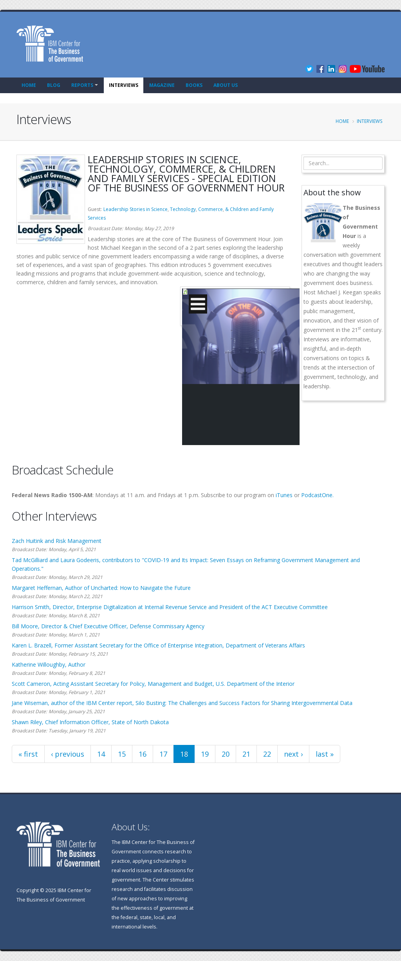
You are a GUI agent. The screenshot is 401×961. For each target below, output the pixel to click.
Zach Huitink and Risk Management (56, 541)
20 (225, 754)
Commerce (210, 209)
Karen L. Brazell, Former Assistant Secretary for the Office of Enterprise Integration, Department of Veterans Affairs (158, 645)
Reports (82, 85)
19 (205, 754)
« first (28, 754)
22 (267, 754)
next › (293, 754)
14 (101, 754)
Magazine (162, 85)
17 (163, 754)
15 (122, 754)
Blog (53, 85)
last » (325, 754)
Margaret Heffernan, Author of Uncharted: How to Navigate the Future (101, 587)
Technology (183, 209)
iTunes (284, 495)
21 (246, 754)
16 (142, 754)
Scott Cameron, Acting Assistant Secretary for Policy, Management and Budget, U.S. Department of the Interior (153, 683)
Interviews (123, 85)
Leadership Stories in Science (135, 209)
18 (184, 754)
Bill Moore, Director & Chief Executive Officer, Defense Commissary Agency (108, 626)
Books (194, 85)
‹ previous (67, 754)
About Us (225, 85)
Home (29, 85)
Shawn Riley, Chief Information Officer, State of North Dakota (90, 722)
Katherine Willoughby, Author (48, 664)
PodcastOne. (317, 495)
